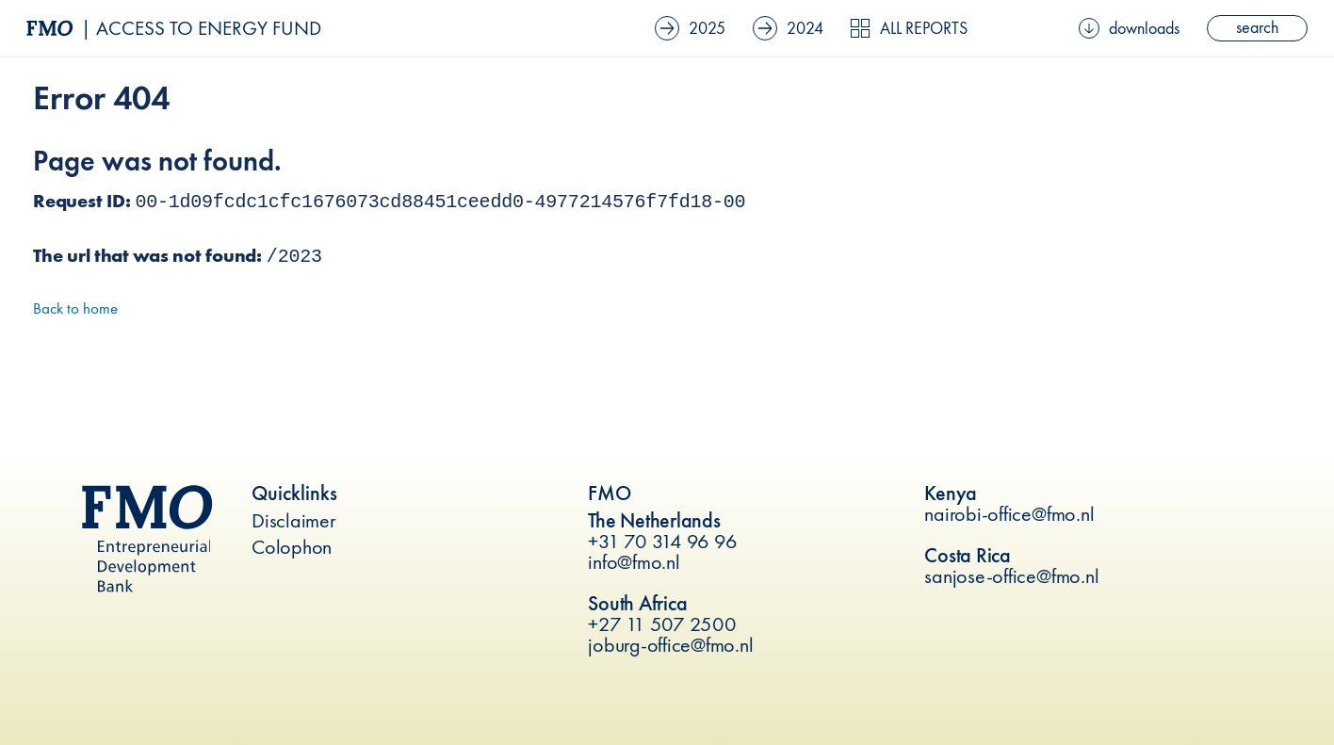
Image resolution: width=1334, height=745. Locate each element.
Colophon (292, 546)
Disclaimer (294, 520)
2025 (690, 28)
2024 (788, 28)
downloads (1129, 28)
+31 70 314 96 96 (662, 541)
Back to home (75, 308)
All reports (909, 28)
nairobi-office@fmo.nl (1009, 513)
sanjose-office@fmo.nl (1011, 576)
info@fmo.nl (633, 561)
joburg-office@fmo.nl (670, 644)
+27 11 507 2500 (662, 624)
